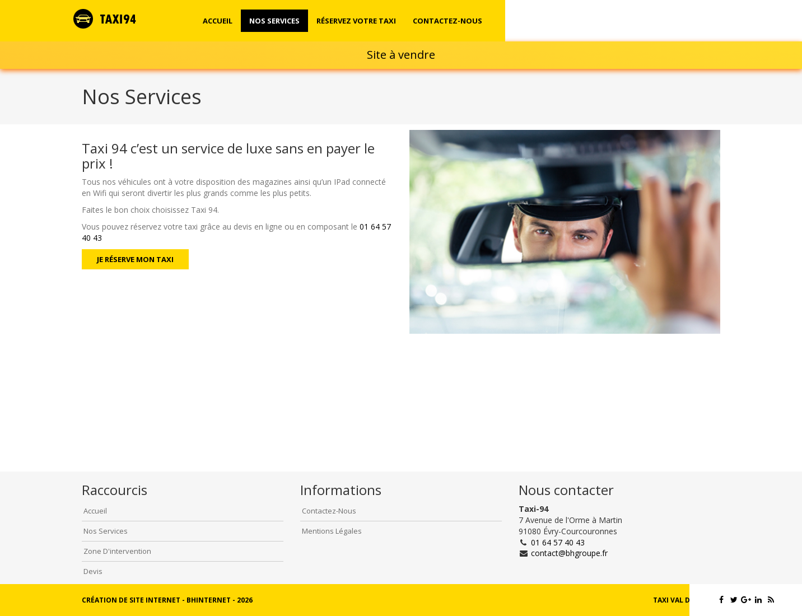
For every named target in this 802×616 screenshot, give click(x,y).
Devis (92, 571)
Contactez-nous (447, 21)
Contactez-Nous (329, 511)
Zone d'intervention (117, 551)
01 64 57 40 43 (558, 542)
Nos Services (274, 21)
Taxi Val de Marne (686, 600)
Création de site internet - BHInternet (156, 600)
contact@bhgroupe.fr (569, 553)
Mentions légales (332, 531)
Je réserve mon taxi (135, 259)
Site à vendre (401, 54)
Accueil (217, 21)
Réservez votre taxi (356, 21)
